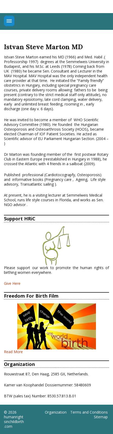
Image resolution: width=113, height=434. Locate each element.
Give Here (12, 283)
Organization (56, 412)
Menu (9, 21)
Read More (13, 351)
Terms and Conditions (89, 412)
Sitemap (101, 417)
